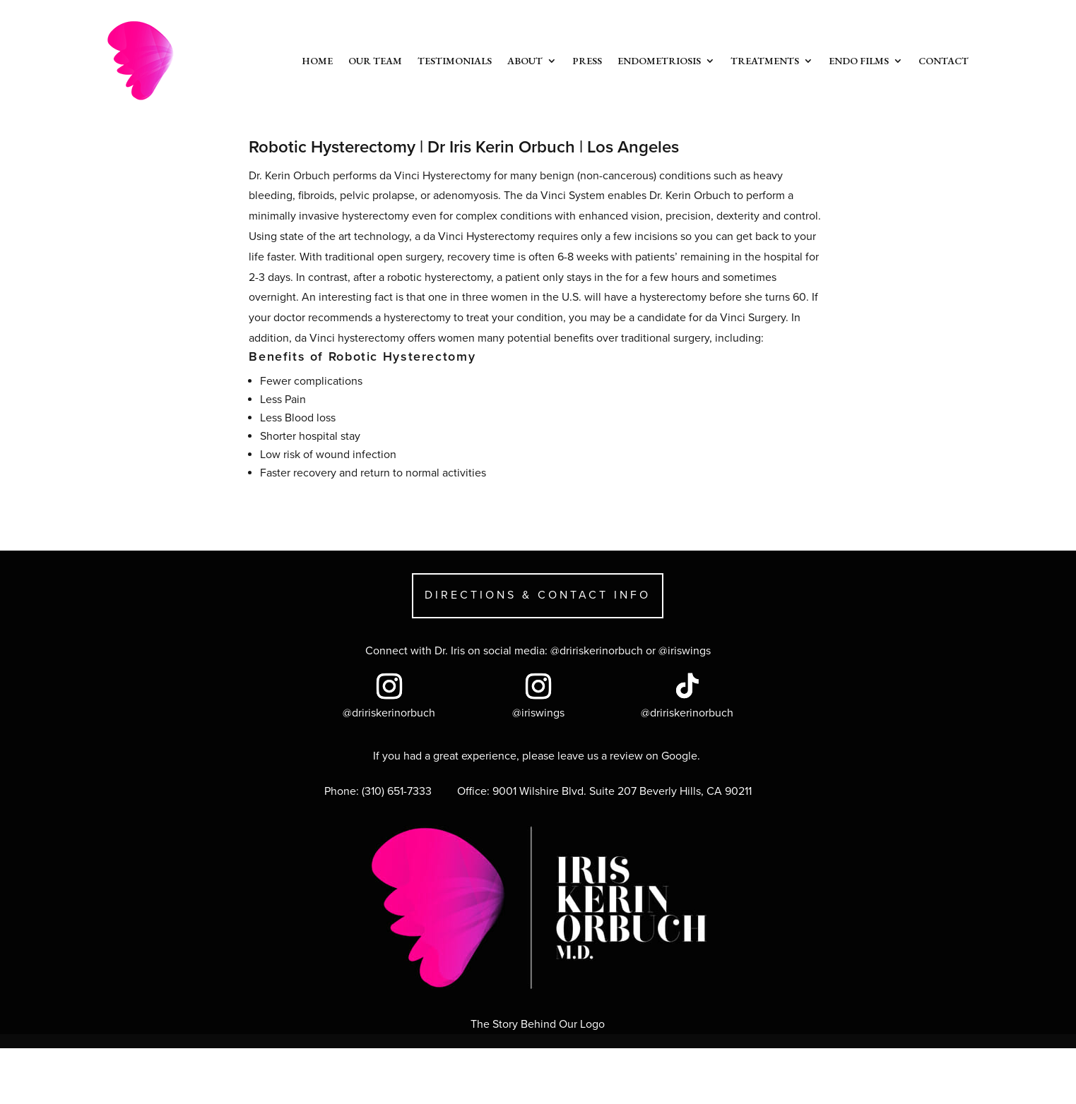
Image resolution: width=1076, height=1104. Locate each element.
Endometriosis (659, 60)
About (525, 60)
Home (317, 60)
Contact (943, 60)
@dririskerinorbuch (596, 651)
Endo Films (859, 60)
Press (587, 60)
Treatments (765, 60)
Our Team (375, 60)
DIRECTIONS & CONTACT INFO (538, 595)
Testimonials (455, 60)
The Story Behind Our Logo (538, 1024)
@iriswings (684, 651)
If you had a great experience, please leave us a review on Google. (538, 756)
